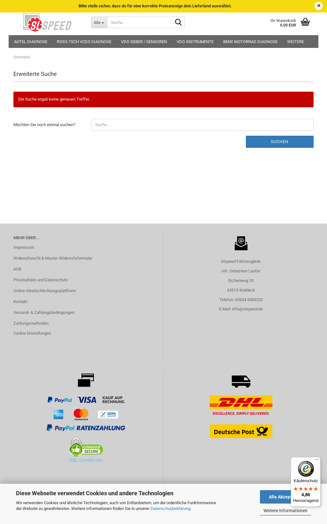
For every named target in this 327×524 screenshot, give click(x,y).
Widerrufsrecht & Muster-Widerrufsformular (52, 258)
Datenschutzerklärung (170, 508)
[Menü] (317, 461)
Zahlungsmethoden (31, 323)
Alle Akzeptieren (285, 496)
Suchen (279, 141)
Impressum (23, 247)
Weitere (295, 41)
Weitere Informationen (285, 510)
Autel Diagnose (30, 41)
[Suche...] (99, 22)
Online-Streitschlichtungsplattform (44, 290)
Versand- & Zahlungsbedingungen (43, 312)
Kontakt (20, 301)
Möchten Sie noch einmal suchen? (44, 124)
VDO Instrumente (195, 41)
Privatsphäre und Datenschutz (40, 279)
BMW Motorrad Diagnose (250, 41)
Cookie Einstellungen (32, 333)
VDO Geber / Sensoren (144, 41)
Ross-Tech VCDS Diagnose (84, 41)
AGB (17, 269)
